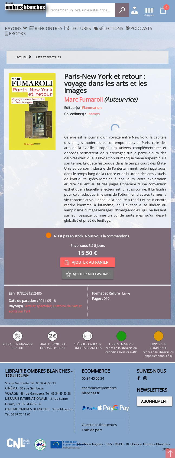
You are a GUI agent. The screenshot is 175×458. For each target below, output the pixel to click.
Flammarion (92, 107)
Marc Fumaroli (83, 99)
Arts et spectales (38, 306)
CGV (109, 444)
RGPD (119, 444)
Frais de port (92, 429)
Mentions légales (90, 444)
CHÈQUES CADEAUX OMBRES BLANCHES (88, 344)
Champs (93, 113)
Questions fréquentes (99, 424)
